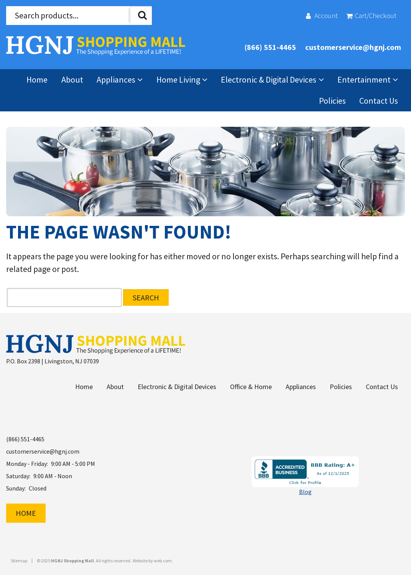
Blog (305, 491)
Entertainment (364, 79)
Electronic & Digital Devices (268, 79)
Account (326, 15)
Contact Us (378, 100)
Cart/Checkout (375, 15)
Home (37, 79)
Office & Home (251, 386)
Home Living (178, 79)
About (72, 79)
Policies (332, 100)
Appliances (116, 79)
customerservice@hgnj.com (353, 47)
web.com (163, 560)
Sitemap (19, 560)
